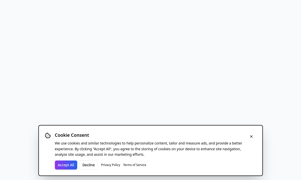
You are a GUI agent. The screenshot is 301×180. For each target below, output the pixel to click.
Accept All (66, 164)
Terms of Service (134, 165)
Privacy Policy (110, 165)
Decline (88, 164)
